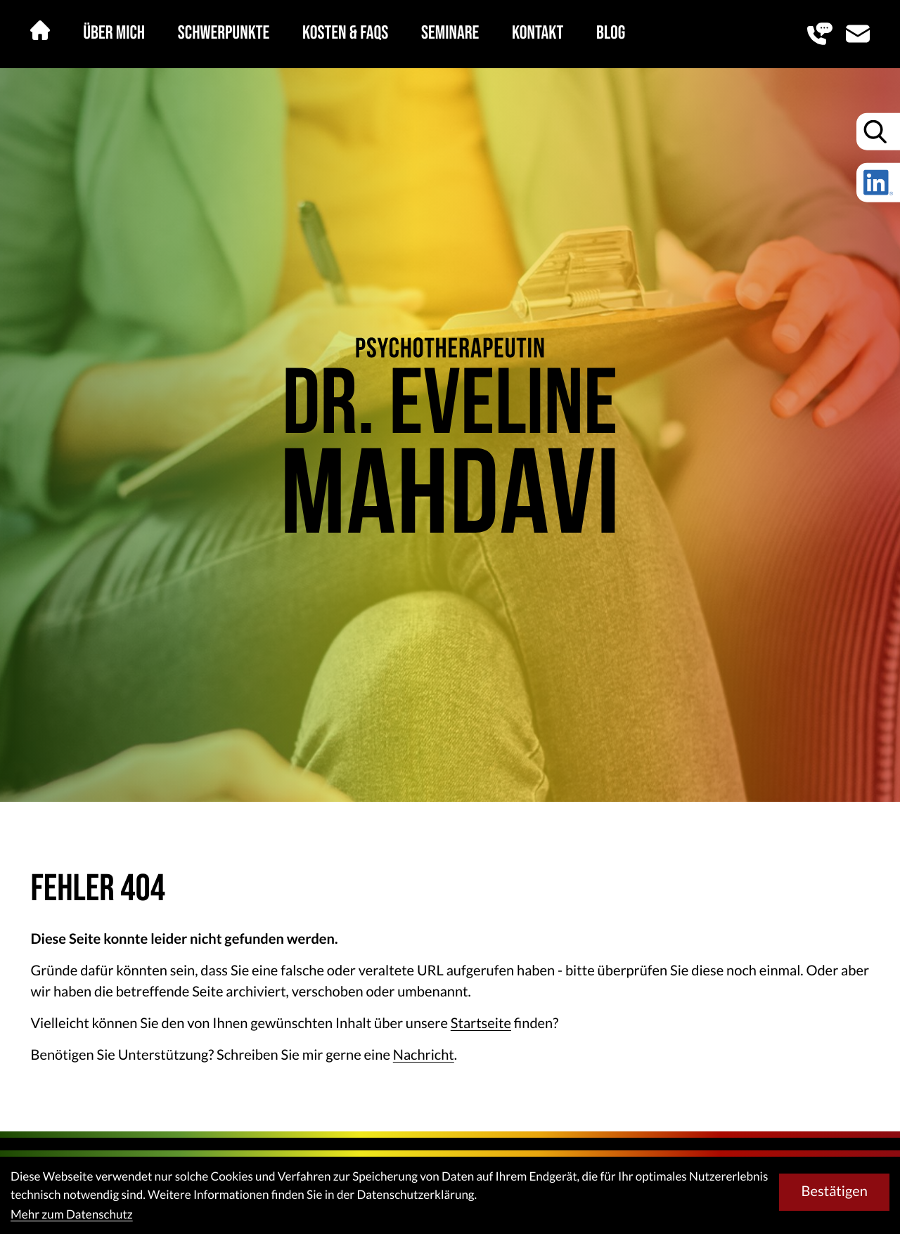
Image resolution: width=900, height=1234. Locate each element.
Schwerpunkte (223, 33)
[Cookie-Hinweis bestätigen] (834, 1192)
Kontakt (537, 33)
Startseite (481, 1023)
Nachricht (423, 1054)
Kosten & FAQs (345, 33)
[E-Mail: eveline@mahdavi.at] (858, 34)
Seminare (450, 33)
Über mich (114, 33)
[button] (819, 33)
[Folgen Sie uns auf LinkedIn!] (878, 182)
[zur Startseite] (450, 435)
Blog (610, 33)
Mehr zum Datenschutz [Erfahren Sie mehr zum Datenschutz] (72, 1214)
